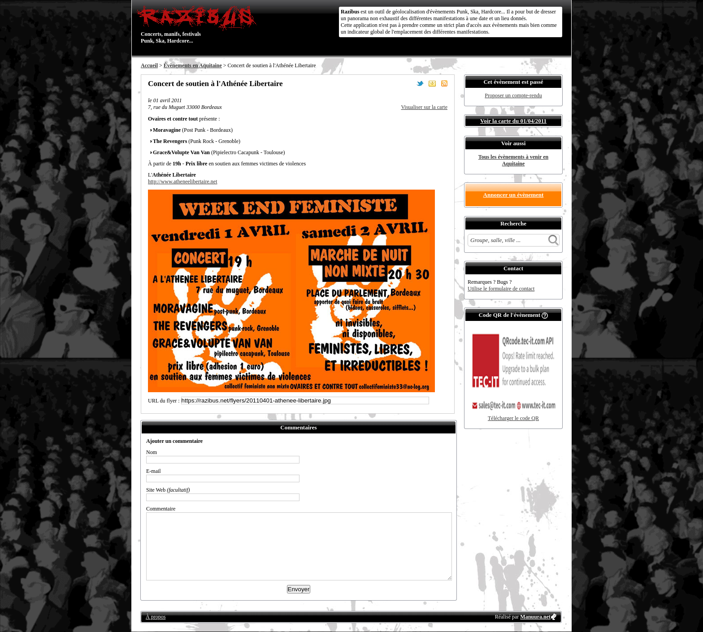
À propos (155, 617)
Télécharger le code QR (513, 418)
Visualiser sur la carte (424, 107)
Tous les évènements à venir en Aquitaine (513, 160)
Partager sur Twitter (420, 83)
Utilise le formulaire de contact (501, 289)
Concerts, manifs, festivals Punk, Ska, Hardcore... (199, 24)
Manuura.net (535, 617)
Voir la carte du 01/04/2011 (513, 120)
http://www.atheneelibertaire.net (182, 181)
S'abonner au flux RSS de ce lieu (444, 83)
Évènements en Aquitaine (193, 65)
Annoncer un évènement (513, 194)
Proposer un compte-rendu (513, 95)
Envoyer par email (432, 83)
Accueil (149, 65)
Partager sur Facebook (408, 83)
